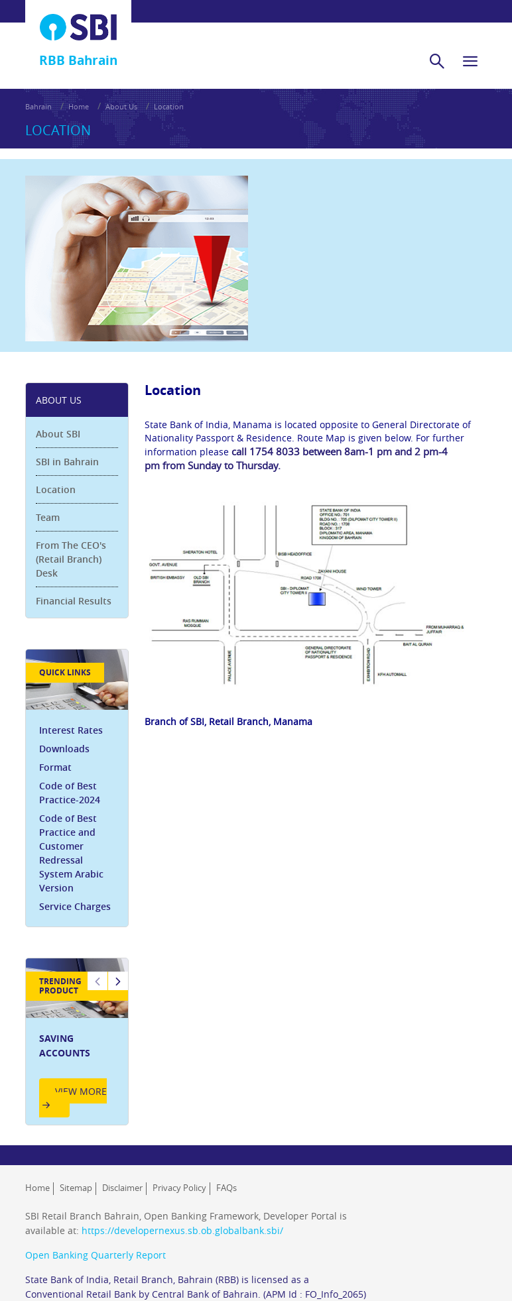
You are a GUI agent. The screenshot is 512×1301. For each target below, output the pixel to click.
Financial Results (73, 600)
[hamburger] (470, 61)
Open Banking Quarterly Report (95, 1255)
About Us (121, 106)
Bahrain (38, 106)
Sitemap (76, 1188)
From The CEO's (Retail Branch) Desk (71, 559)
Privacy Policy (179, 1188)
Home (78, 106)
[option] (77, 1041)
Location (169, 106)
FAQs (226, 1188)
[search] (437, 61)
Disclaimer (122, 1188)
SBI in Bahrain (67, 461)
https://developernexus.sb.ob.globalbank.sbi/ (182, 1230)
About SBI (58, 433)
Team (48, 517)
